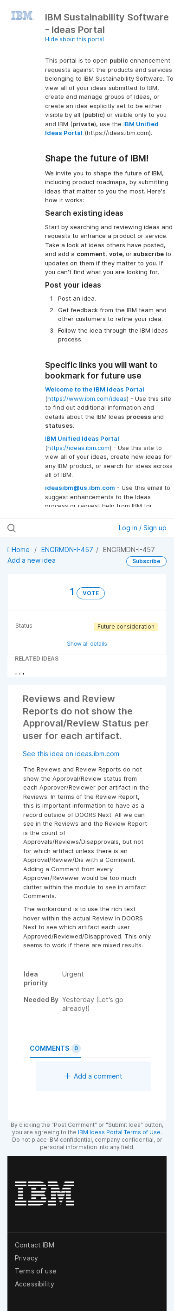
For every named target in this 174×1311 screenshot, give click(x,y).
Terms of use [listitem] (36, 1271)
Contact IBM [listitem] (34, 1245)
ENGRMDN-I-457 (67, 549)
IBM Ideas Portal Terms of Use (119, 1132)
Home (19, 549)
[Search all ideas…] (55, 527)
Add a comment (93, 1076)
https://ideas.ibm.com (78, 447)
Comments (55, 1048)
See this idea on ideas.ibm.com (71, 754)
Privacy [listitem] (26, 1258)
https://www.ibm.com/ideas (87, 398)
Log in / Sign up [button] (143, 528)
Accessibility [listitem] (34, 1284)
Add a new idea (31, 560)
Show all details (87, 643)
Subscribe (146, 561)
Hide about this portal (74, 39)
